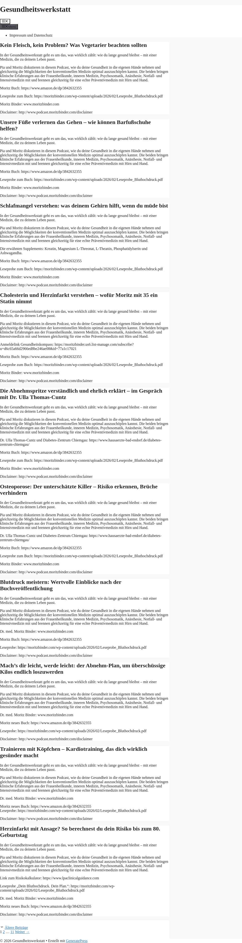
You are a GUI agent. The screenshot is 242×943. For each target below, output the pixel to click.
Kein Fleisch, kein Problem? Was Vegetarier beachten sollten (73, 45)
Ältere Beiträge (16, 928)
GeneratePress (77, 941)
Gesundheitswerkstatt (35, 9)
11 (12, 932)
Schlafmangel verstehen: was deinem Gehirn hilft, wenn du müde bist (84, 206)
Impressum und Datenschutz (30, 35)
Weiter (22, 932)
